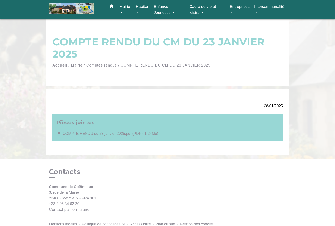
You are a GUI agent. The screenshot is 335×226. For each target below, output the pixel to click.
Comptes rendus (101, 65)
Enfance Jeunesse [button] (163, 9)
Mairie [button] (124, 6)
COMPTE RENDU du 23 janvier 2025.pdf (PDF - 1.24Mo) (107, 133)
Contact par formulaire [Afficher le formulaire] (69, 209)
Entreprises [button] (240, 6)
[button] (112, 7)
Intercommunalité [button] (269, 6)
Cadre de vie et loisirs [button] (202, 9)
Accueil (59, 65)
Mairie (76, 65)
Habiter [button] (142, 6)
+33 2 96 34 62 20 (64, 204)
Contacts (64, 172)
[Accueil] (75, 9)
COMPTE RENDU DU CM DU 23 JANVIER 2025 (165, 65)
